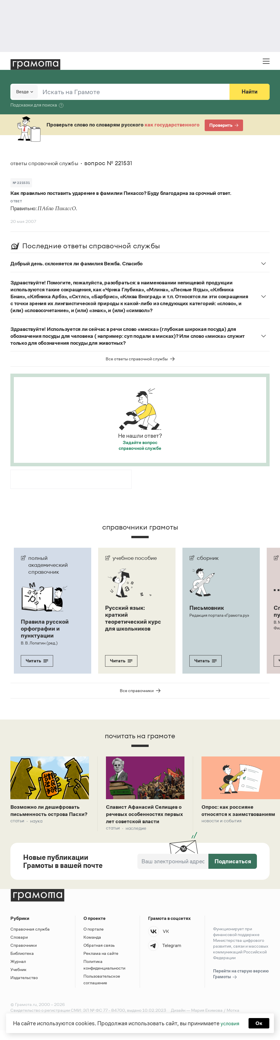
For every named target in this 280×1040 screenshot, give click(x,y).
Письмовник (206, 608)
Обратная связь (99, 954)
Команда (92, 946)
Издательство (24, 987)
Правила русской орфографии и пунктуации (45, 628)
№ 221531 (21, 182)
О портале (93, 938)
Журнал (18, 970)
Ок (260, 1023)
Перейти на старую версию (241, 983)
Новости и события (221, 830)
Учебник (18, 978)
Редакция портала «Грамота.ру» (219, 615)
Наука (36, 830)
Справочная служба (30, 938)
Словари (19, 946)
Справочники (23, 954)
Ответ (16, 201)
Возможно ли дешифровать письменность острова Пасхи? (48, 815)
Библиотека (22, 962)
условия (229, 1023)
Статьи (17, 830)
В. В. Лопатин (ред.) (39, 643)
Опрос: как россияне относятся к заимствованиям (230, 815)
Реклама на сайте (100, 962)
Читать (37, 660)
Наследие (136, 837)
